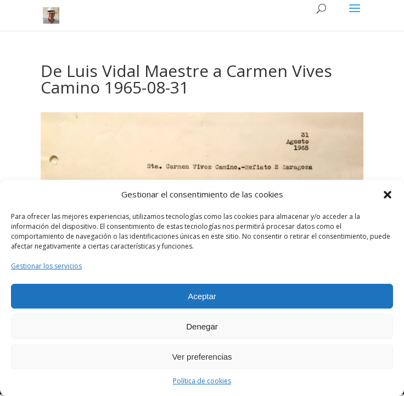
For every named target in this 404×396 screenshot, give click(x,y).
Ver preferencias (202, 356)
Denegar (202, 326)
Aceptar (202, 296)
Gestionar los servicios (46, 266)
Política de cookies (202, 381)
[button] (387, 194)
